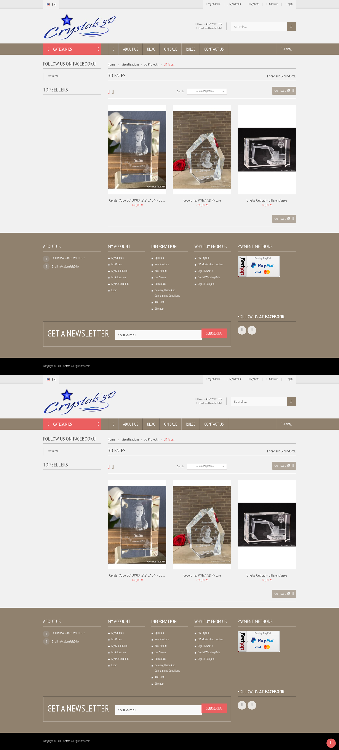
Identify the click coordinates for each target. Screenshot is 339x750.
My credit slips (119, 271)
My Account (213, 4)
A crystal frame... (72, 153)
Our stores (160, 277)
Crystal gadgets (206, 284)
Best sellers (161, 271)
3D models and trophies (210, 264)
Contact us (160, 284)
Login (289, 4)
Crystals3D (53, 76)
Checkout (272, 4)
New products (162, 264)
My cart (254, 4)
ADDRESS (160, 302)
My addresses (118, 277)
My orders (116, 264)
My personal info (120, 284)
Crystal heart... (70, 101)
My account (119, 246)
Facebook (275, 316)
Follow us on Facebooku (69, 63)
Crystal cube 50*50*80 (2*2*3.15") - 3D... (137, 201)
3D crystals (204, 258)
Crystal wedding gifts (209, 277)
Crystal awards (205, 271)
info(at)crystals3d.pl (69, 266)
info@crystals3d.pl (213, 28)
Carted (66, 366)
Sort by (180, 91)
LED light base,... (72, 127)
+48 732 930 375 (213, 24)
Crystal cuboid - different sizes (266, 201)
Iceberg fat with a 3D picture (202, 201)
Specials (159, 258)
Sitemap (159, 309)
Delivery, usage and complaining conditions (167, 293)
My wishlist (234, 4)
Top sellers (55, 89)
